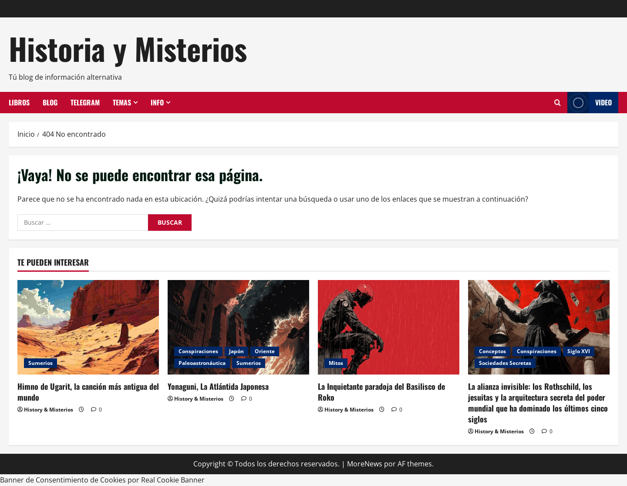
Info (157, 102)
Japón (236, 351)
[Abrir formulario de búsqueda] (557, 102)
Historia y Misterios (128, 48)
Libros (19, 102)
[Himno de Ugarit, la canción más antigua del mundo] (88, 327)
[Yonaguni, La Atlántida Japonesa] (238, 327)
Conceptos (492, 351)
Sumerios (40, 363)
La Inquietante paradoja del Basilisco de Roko (381, 392)
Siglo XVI (578, 351)
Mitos (336, 363)
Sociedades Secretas (505, 363)
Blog (50, 102)
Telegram (85, 102)
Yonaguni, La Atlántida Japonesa (218, 386)
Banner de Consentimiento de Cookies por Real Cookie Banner (102, 480)
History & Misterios (48, 409)
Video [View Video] (589, 102)
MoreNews (364, 464)
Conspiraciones (198, 351)
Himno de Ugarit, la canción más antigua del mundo (88, 392)
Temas (122, 102)
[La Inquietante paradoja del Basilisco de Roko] (388, 327)
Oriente (265, 351)
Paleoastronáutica (202, 363)
